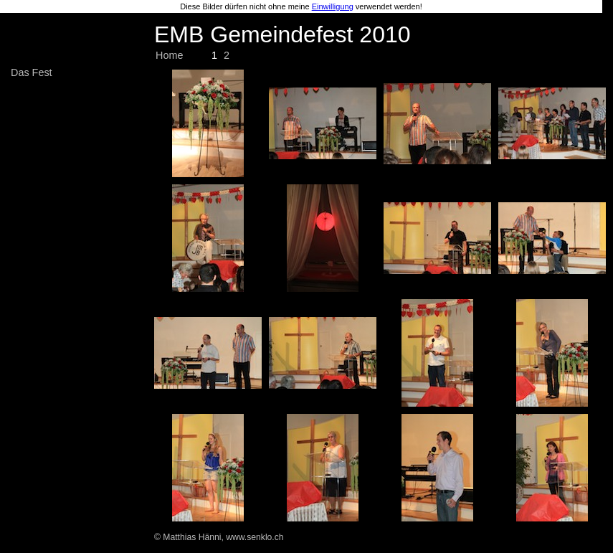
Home (169, 55)
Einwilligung (332, 6)
